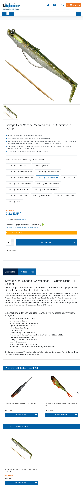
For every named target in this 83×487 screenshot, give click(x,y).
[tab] (10, 271)
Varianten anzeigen (25, 414)
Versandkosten (21, 219)
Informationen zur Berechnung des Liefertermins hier (22, 227)
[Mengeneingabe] (8, 242)
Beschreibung (10, 272)
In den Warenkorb (58, 242)
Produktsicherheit (27, 272)
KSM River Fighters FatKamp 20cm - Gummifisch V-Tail (61, 404)
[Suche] (78, 14)
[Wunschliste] (62, 5)
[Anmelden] (48, 5)
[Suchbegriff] (45, 14)
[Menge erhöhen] (12, 240)
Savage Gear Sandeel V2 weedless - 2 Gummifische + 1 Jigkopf (21, 470)
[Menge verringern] (12, 243)
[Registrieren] (54, 5)
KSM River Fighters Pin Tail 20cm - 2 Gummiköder (20, 403)
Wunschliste (11, 250)
